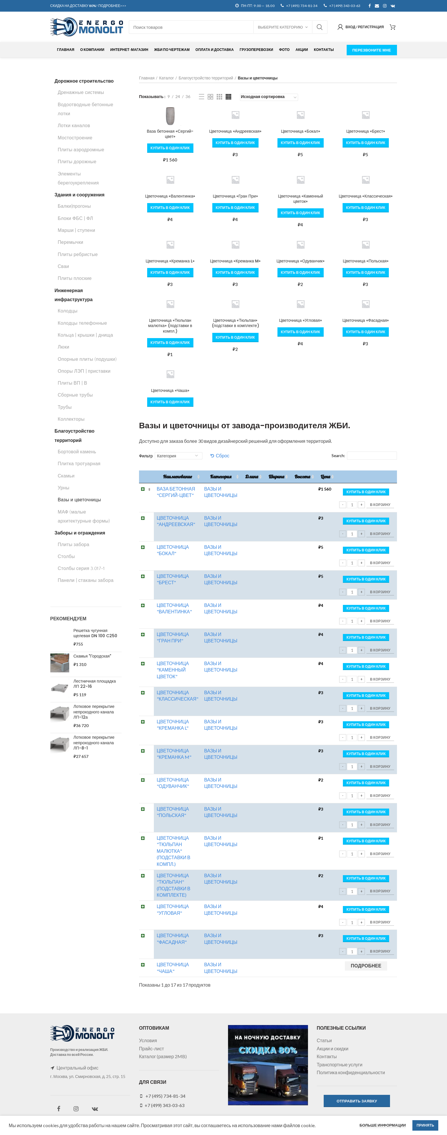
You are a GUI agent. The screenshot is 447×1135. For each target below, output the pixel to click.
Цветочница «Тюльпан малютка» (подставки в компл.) (170, 326)
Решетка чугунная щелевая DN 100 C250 (95, 633)
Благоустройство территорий (206, 77)
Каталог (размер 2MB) (163, 1056)
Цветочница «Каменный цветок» (300, 198)
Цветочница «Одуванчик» (301, 261)
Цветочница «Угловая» (300, 320)
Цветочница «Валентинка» (170, 196)
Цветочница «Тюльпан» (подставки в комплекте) (235, 323)
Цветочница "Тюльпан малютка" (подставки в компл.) (173, 851)
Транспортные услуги (339, 1064)
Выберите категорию (280, 27)
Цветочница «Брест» (365, 131)
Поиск (319, 27)
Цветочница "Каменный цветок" (172, 669)
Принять (425, 1125)
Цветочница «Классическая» (366, 196)
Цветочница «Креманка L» (170, 261)
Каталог (166, 77)
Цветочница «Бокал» (300, 131)
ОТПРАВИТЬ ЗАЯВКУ (356, 1101)
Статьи (324, 1040)
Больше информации (382, 1125)
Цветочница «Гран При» (235, 196)
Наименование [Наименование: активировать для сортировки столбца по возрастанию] (177, 476)
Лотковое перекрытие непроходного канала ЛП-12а (94, 712)
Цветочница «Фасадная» (366, 320)
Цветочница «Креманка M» (235, 261)
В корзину (380, 504)
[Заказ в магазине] (269, 97)
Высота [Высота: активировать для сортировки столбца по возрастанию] (302, 476)
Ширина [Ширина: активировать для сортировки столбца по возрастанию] (276, 476)
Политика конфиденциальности (351, 1072)
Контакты (327, 1056)
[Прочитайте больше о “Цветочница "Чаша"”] (366, 966)
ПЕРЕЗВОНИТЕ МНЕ (371, 50)
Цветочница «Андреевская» (235, 131)
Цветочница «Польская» (366, 261)
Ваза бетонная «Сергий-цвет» (170, 134)
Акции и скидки (332, 1048)
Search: (364, 455)
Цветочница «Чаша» (170, 390)
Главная (146, 77)
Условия (148, 1040)
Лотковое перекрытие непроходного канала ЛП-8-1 (94, 743)
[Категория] (178, 455)
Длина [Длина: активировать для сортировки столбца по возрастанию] (251, 476)
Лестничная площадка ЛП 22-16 (95, 683)
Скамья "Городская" (92, 656)
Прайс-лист (151, 1048)
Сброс (222, 455)
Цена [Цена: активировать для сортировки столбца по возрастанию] (325, 476)
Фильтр (146, 455)
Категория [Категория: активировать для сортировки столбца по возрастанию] (220, 476)
